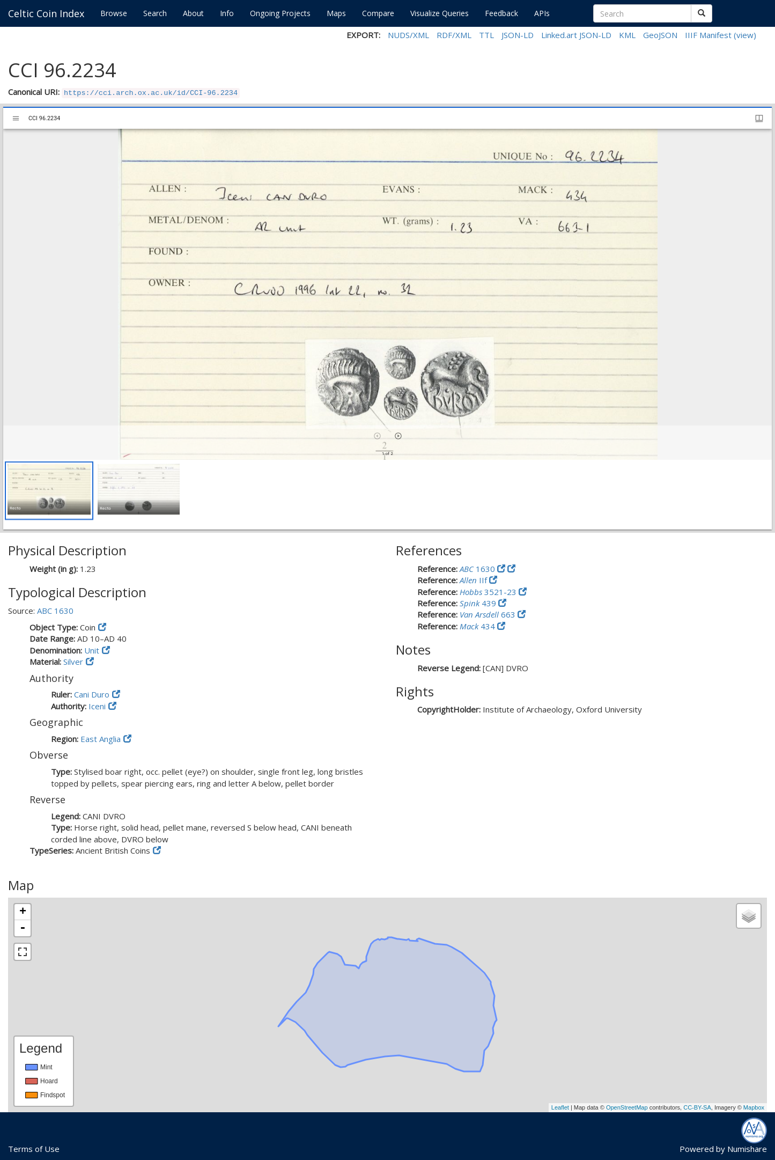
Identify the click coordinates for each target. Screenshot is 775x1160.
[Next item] (398, 435)
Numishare (747, 1148)
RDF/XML (454, 35)
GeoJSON (660, 35)
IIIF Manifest (708, 35)
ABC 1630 (55, 610)
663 (489, 614)
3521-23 (489, 591)
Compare (378, 13)
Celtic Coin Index (46, 13)
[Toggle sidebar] (15, 118)
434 (478, 626)
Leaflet (560, 1107)
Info (227, 13)
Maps (336, 13)
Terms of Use (34, 1148)
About (193, 13)
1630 (478, 568)
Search (155, 13)
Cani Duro (91, 694)
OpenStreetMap (627, 1107)
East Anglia (100, 738)
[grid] (387, 495)
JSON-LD (517, 35)
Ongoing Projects (280, 13)
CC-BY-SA (697, 1107)
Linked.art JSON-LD (576, 35)
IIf (474, 580)
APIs (542, 13)
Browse (113, 13)
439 (479, 603)
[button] (49, 490)
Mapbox (753, 1107)
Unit (91, 650)
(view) (745, 35)
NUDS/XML (408, 35)
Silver (73, 661)
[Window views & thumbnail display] (759, 118)
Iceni (97, 706)
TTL (486, 35)
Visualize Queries (439, 13)
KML (627, 35)
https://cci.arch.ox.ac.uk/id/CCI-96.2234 (151, 93)
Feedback (501, 13)
